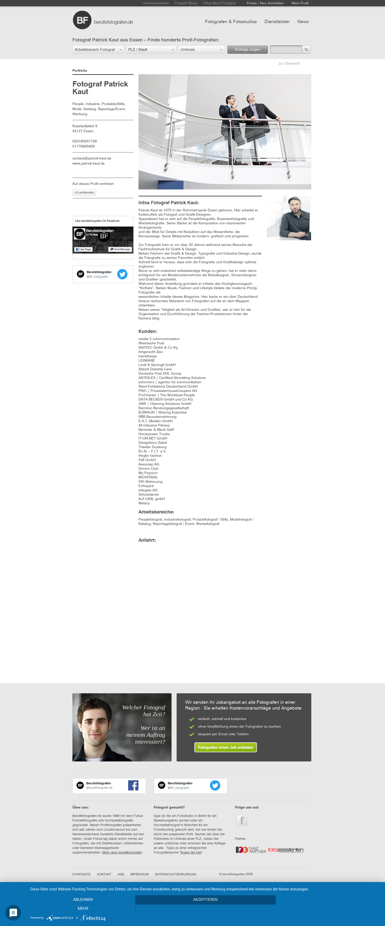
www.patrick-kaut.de (88, 163)
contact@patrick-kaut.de (91, 158)
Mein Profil (300, 3)
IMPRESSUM (139, 874)
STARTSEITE (81, 874)
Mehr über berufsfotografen (122, 852)
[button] (98, 50)
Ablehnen (83, 908)
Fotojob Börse (186, 3)
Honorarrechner (156, 3)
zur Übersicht (289, 63)
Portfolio (79, 70)
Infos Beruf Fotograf (220, 3)
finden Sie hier (191, 852)
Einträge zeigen (247, 49)
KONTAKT (104, 874)
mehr (327, 908)
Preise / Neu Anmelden (265, 3)
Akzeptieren (205, 908)
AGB (121, 874)
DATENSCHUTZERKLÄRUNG (175, 874)
